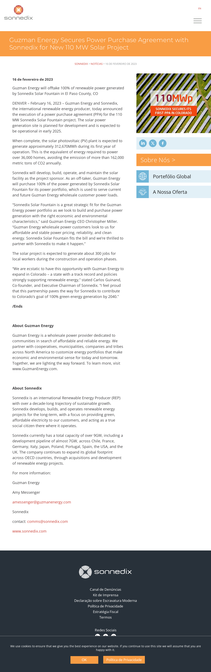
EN (199, 8)
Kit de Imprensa (105, 595)
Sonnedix (81, 64)
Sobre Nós (155, 160)
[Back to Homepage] (105, 572)
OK (84, 660)
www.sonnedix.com (29, 531)
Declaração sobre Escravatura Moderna (105, 600)
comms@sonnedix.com (47, 521)
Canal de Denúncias (105, 589)
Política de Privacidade (105, 606)
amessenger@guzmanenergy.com (41, 502)
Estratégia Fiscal (105, 611)
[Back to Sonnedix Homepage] (18, 12)
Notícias (97, 64)
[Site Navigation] (197, 21)
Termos (105, 617)
